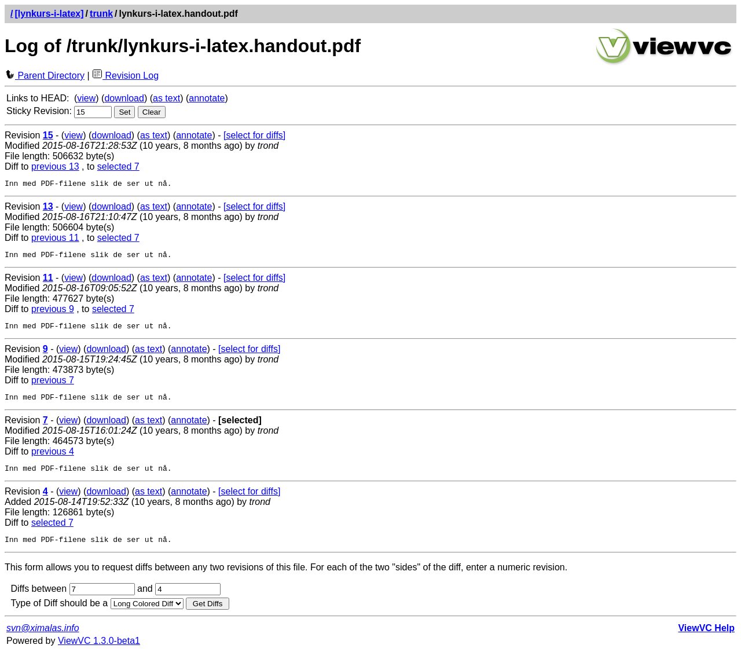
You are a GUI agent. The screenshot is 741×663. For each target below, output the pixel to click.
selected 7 (118, 166)
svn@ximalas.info (42, 638)
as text (166, 98)
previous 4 (52, 458)
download (124, 98)
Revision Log (125, 75)
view (86, 98)
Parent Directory (45, 75)
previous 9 (52, 312)
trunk (101, 14)
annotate (207, 98)
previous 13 (55, 166)
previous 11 (55, 239)
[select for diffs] (254, 135)
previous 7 (52, 385)
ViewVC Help (706, 638)
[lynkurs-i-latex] (48, 14)
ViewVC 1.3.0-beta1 (99, 651)
